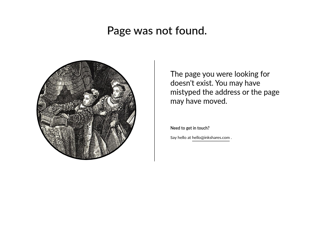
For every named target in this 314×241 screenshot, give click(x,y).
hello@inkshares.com (211, 137)
